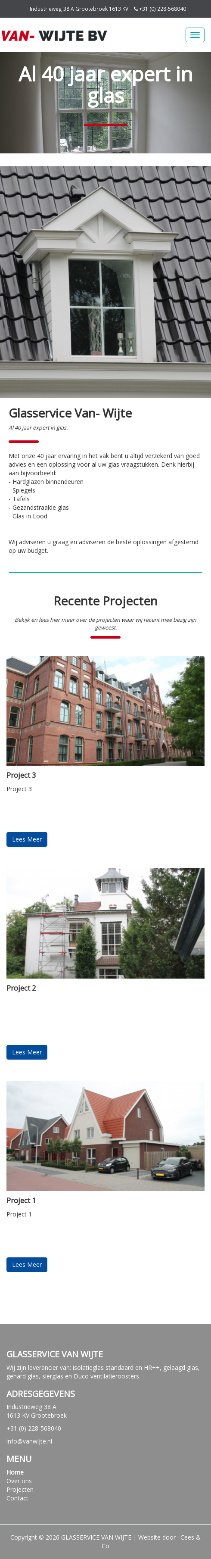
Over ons (19, 1481)
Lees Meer (27, 839)
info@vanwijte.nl (29, 1441)
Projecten (20, 1489)
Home (15, 1472)
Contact (17, 1498)
